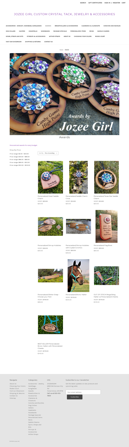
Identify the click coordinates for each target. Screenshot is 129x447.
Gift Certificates (95, 3)
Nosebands (45, 31)
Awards (48, 26)
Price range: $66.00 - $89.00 (20, 159)
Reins (91, 31)
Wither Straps (54, 36)
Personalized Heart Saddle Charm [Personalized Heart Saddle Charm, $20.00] (48, 197)
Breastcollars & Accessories (66, 26)
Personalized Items (78, 31)
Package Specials (60, 31)
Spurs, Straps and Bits (14, 36)
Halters (22, 31)
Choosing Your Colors (83, 36)
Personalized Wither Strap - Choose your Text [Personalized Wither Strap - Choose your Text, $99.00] (48, 296)
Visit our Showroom (13, 42)
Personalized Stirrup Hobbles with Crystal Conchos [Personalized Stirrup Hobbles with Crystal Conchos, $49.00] (77, 246)
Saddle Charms (103, 31)
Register (116, 3)
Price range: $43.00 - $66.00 (20, 157)
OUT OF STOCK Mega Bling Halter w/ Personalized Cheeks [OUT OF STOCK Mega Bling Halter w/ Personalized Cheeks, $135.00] (106, 296)
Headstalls (33, 31)
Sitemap (13, 398)
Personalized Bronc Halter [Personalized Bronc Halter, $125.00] (76, 295)
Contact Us (48, 42)
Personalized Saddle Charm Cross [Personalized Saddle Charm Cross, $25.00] (76, 197)
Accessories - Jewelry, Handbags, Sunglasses (24, 26)
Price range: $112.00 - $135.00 (20, 165)
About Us (67, 36)
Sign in (107, 3)
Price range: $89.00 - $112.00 (20, 162)
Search (83, 3)
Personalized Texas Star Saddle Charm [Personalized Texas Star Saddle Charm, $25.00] (106, 197)
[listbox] (51, 153)
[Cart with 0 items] (123, 3)
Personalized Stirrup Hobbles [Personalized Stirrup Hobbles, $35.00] (49, 245)
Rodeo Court (100, 36)
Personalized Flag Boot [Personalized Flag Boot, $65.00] (103, 245)
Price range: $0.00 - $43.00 (19, 154)
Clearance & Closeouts (91, 26)
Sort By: (41, 153)
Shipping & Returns (33, 42)
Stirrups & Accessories (36, 36)
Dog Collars (10, 31)
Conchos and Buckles (112, 26)
